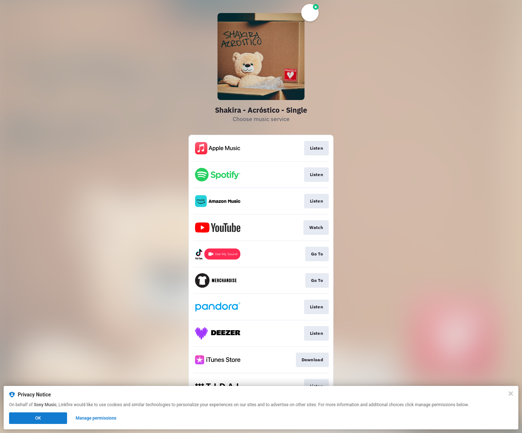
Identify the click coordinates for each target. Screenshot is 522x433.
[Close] (511, 393)
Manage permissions (96, 418)
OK (38, 418)
